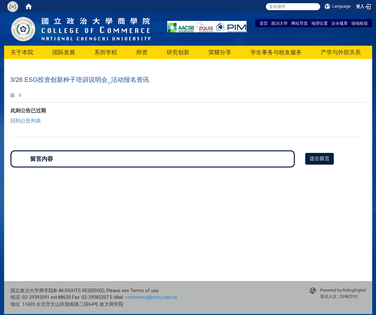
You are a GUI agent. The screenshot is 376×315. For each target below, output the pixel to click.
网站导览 (299, 23)
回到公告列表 (25, 121)
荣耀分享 (219, 52)
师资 (142, 52)
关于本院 (21, 52)
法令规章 (339, 23)
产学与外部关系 (341, 52)
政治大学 (279, 23)
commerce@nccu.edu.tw (151, 297)
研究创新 (178, 52)
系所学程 (105, 52)
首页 (264, 23)
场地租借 (359, 23)
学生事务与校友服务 (276, 52)
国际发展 (63, 52)
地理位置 (319, 23)
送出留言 (319, 158)
